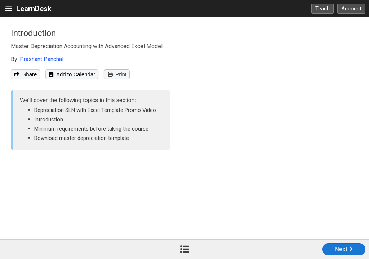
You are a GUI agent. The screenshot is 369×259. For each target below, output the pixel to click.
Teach (322, 8)
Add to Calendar (72, 74)
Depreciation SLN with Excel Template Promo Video (95, 110)
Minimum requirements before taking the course (91, 129)
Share (25, 74)
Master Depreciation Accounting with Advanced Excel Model (87, 46)
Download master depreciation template (81, 138)
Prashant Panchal (41, 59)
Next (344, 249)
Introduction (33, 33)
